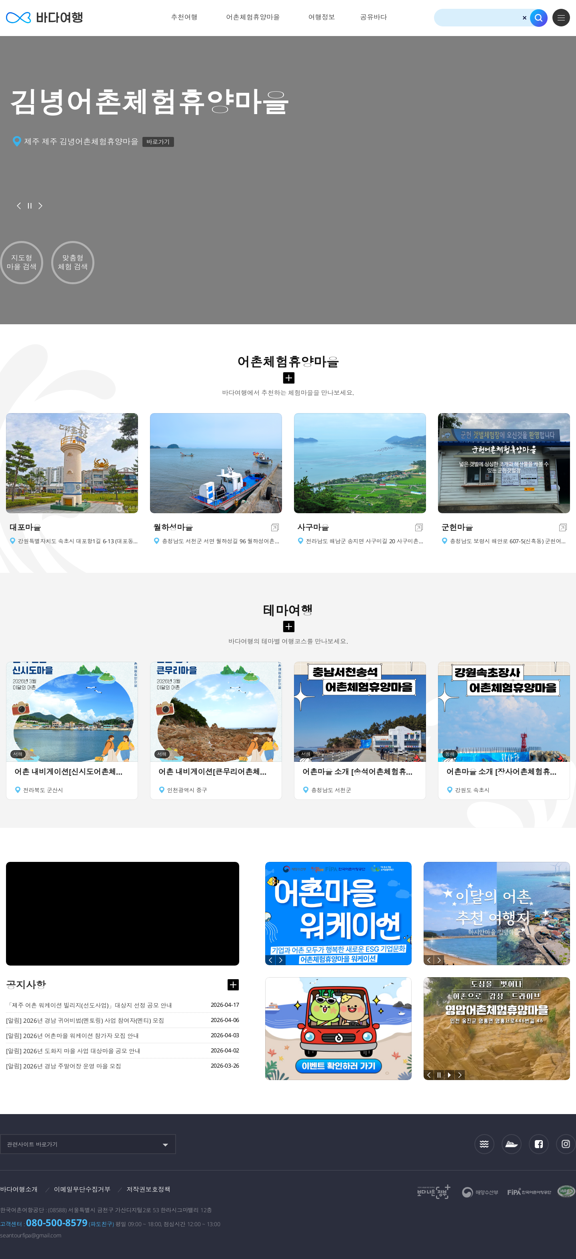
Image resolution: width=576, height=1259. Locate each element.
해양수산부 (480, 1192)
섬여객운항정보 (511, 1144)
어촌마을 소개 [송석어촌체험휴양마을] (360, 772)
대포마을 (25, 527)
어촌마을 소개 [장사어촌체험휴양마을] (504, 772)
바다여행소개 (19, 1189)
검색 (539, 18)
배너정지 (29, 205)
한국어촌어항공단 (529, 1191)
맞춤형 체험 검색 (73, 262)
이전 (18, 205)
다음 (40, 205)
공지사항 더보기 (233, 985)
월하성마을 (173, 527)
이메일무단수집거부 (82, 1189)
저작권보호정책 (148, 1189)
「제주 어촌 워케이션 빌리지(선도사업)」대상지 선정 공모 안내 (89, 1005)
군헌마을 (457, 527)
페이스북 (539, 1144)
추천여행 (184, 17)
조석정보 (484, 1144)
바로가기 (158, 142)
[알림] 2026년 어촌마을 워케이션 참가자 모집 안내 (72, 1036)
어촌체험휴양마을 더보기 (289, 378)
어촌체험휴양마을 (253, 17)
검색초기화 (524, 17)
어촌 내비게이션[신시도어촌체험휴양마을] (72, 772)
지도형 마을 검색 (21, 262)
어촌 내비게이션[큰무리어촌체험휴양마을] (216, 772)
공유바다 (373, 17)
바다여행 (44, 18)
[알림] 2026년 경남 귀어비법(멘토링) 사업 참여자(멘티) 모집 (85, 1020)
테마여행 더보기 (289, 626)
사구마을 (313, 527)
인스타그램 (566, 1144)
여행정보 (321, 17)
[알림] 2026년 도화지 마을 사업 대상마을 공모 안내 (73, 1051)
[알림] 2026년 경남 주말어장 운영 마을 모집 (63, 1066)
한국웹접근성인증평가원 (566, 1192)
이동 (275, 527)
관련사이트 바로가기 (32, 1144)
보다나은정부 (434, 1192)
